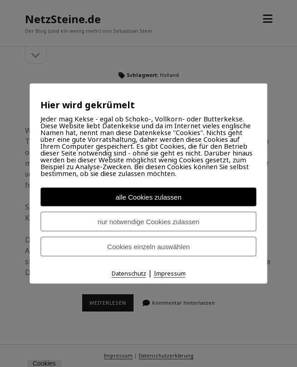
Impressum (170, 273)
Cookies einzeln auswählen (148, 247)
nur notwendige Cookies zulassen (148, 222)
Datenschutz (129, 273)
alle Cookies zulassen (148, 197)
